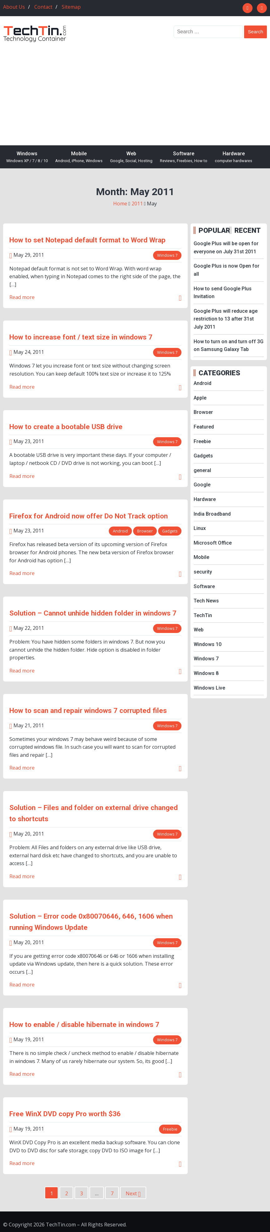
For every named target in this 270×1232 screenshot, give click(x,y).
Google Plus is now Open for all (226, 270)
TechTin (203, 615)
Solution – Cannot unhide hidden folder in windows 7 (92, 613)
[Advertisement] (135, 89)
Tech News (206, 601)
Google (202, 485)
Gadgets (169, 531)
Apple (200, 398)
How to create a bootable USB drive (66, 427)
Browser (144, 531)
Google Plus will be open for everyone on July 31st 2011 (226, 248)
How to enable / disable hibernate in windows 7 (84, 1024)
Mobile (79, 157)
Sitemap (71, 6)
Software (183, 157)
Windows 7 (167, 255)
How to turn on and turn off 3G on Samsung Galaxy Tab (228, 346)
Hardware (233, 157)
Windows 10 (207, 644)
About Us (14, 6)
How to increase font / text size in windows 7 (80, 337)
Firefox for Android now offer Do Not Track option (88, 516)
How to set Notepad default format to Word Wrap (87, 240)
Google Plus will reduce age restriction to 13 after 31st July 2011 (226, 319)
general (202, 470)
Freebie (170, 1129)
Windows (27, 157)
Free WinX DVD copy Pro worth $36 (65, 1114)
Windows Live (209, 688)
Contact (43, 6)
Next (133, 1194)
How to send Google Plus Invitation (223, 293)
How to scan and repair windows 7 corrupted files (88, 710)
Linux (200, 528)
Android (119, 531)
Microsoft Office (213, 543)
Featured (204, 427)
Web (131, 157)
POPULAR (213, 230)
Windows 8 (206, 673)
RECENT (247, 230)
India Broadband (212, 514)
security (203, 572)
